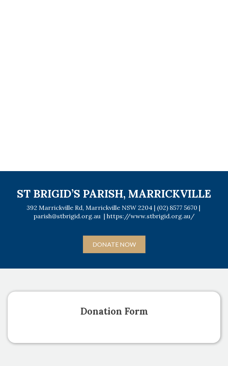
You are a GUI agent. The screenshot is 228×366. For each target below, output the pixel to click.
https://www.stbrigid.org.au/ (151, 216)
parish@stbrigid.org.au (67, 216)
